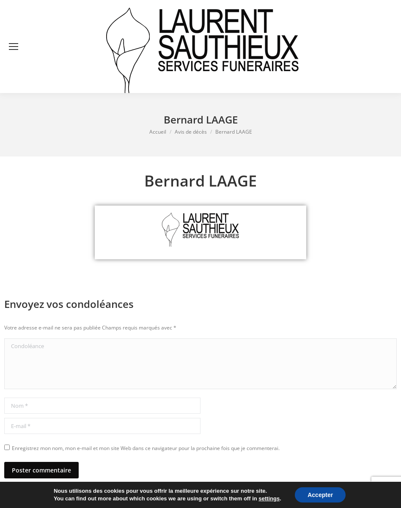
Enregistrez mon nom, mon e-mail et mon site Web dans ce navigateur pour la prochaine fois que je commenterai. (146, 448)
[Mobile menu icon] (13, 46)
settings (269, 498)
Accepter (320, 495)
